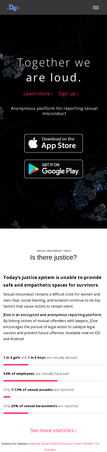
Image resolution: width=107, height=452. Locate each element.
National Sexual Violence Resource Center (56, 444)
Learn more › (38, 93)
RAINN (88, 444)
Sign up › (68, 93)
